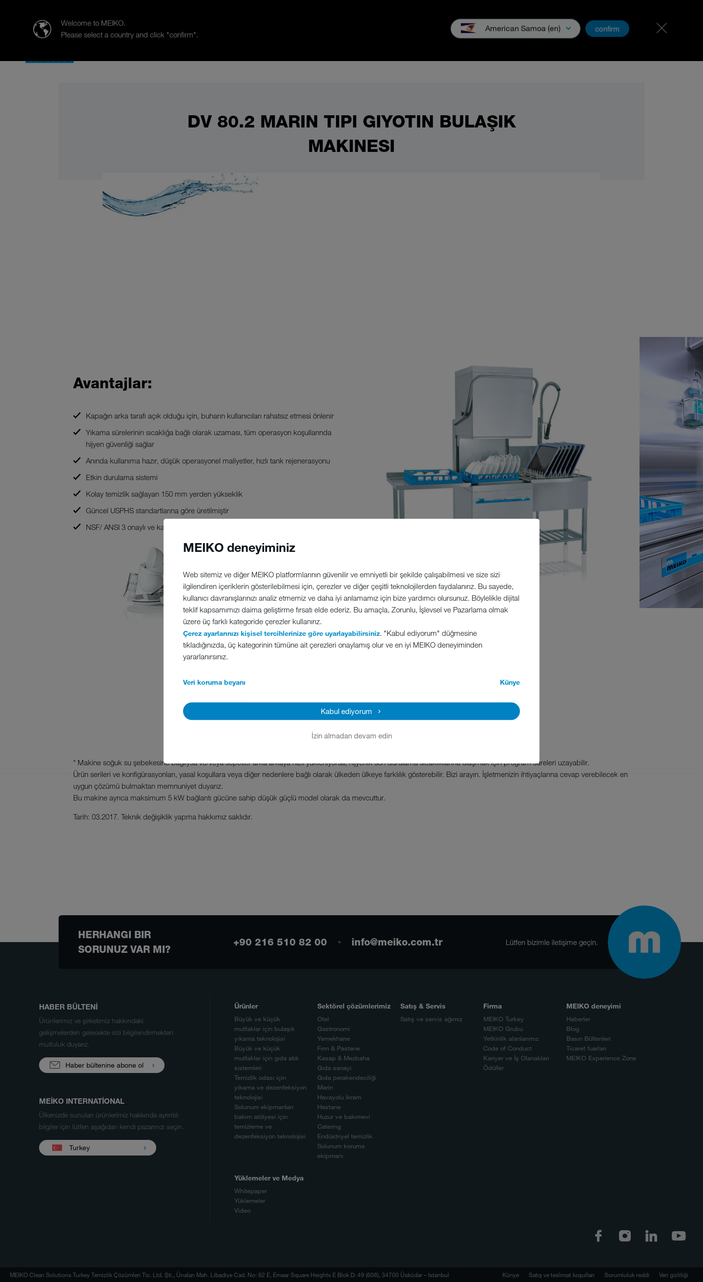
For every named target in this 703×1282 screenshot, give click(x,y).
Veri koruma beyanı (214, 682)
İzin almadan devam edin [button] (351, 735)
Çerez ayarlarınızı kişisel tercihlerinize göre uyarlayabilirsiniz (281, 633)
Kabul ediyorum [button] (346, 711)
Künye (510, 682)
